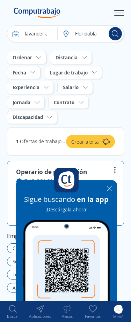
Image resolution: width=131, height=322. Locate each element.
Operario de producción (51, 171)
